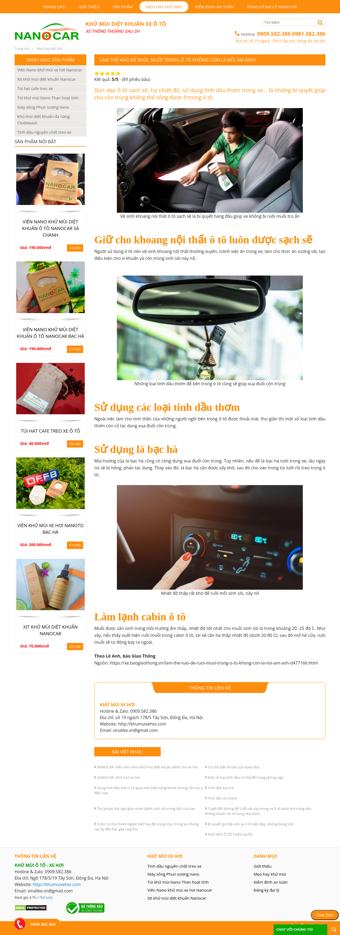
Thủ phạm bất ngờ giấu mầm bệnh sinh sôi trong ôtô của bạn (146, 808)
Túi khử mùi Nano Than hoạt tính (48, 97)
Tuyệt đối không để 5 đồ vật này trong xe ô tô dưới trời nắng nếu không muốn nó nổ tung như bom (258, 811)
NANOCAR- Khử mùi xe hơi (118, 777)
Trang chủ (54, 6)
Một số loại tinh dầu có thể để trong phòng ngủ (245, 777)
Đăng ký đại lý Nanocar (272, 6)
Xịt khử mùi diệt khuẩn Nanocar (46, 79)
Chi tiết (75, 247)
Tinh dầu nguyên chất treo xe (44, 132)
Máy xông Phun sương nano (43, 107)
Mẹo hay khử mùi (164, 6)
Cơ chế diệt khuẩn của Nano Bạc (234, 767)
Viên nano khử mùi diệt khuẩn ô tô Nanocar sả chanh (50, 228)
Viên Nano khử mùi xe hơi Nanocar (49, 69)
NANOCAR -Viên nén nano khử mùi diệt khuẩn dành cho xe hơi (147, 767)
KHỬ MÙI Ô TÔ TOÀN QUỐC (230, 834)
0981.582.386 (308, 33)
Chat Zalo (324, 915)
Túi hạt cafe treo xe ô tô (50, 431)
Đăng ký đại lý (266, 890)
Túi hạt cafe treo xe (35, 88)
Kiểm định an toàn (214, 6)
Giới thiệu (89, 6)
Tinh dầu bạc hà (220, 787)
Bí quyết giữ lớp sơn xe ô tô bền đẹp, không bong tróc (251, 824)
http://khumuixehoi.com (57, 884)
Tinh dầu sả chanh (222, 798)
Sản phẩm (123, 6)
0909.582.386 (274, 33)
